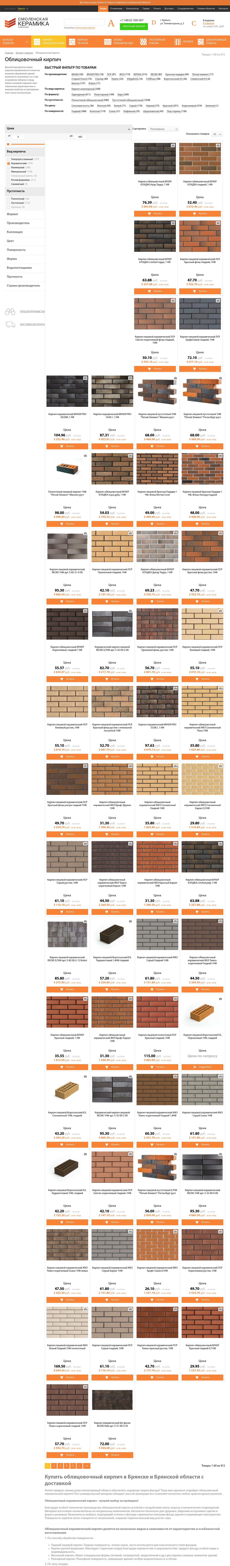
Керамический (22, 169)
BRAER (75, 74)
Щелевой (18, 213)
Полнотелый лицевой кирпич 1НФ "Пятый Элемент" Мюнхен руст (157, 333)
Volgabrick (133, 79)
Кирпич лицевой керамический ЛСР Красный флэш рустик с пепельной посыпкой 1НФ (202, 567)
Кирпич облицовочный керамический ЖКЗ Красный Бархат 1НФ (67, 800)
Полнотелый (20, 205)
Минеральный (21, 177)
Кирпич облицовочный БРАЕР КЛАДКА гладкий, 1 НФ (112, 178)
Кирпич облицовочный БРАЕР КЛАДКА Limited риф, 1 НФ (112, 799)
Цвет (10, 247)
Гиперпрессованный (22, 164)
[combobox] (75, 129)
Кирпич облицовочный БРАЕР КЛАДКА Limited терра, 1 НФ (157, 178)
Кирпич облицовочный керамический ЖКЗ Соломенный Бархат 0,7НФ (112, 722)
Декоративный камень (131, 1514)
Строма (99, 79)
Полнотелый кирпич (85, 28)
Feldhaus (151, 79)
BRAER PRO (93, 74)
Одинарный (78, 94)
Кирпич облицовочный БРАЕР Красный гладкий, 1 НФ (157, 876)
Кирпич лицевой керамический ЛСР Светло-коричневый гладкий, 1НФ (202, 1031)
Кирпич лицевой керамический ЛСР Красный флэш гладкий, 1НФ (202, 178)
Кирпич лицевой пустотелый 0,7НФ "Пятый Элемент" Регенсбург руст (67, 1109)
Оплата (157, 9)
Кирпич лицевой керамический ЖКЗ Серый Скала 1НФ (112, 1031)
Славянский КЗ (198, 79)
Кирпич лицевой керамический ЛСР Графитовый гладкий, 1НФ (112, 255)
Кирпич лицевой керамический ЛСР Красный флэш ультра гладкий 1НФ (157, 643)
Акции (103, 9)
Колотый (95, 111)
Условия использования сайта (19, 1534)
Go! (101, 22)
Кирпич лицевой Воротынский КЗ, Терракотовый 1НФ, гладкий (157, 1031)
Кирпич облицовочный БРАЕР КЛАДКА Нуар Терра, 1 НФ (67, 178)
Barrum (76, 83)
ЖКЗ (122, 74)
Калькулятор (132, 9)
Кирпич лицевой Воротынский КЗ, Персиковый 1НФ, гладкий (112, 954)
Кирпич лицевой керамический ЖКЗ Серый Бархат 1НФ (202, 1109)
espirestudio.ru (208, 1556)
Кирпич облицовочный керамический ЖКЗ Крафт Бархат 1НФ (202, 878)
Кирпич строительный (131, 1510)
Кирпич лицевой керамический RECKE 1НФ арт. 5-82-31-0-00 (157, 411)
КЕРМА (138, 74)
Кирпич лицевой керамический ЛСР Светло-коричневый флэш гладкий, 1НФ (67, 257)
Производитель (18, 229)
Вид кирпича (16, 155)
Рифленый (129, 111)
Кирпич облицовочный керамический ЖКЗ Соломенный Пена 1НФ (112, 645)
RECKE (154, 74)
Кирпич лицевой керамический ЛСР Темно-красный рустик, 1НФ (67, 1264)
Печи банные (96, 1514)
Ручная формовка (23, 186)
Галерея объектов (206, 9)
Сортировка (51, 129)
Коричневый (189, 106)
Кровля (123, 1501)
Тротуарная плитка (99, 1506)
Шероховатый (151, 111)
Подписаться (179, 1530)
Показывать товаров (200, 129)
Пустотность (16, 197)
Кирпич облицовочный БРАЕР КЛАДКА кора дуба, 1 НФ (202, 333)
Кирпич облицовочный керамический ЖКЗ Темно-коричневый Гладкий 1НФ (112, 878)
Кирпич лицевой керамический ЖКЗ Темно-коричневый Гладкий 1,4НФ (67, 1031)
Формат (12, 220)
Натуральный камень (24, 182)
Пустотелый (20, 209)
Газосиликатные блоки (101, 1510)
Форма (12, 264)
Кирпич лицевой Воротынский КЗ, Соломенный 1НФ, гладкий (157, 954)
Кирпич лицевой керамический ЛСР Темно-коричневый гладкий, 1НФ (157, 1264)
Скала (112, 111)
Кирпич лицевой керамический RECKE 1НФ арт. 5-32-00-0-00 (112, 1109)
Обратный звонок (134, 26)
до (25, 136)
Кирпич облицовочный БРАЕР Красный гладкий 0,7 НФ (112, 1264)
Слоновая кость (81, 106)
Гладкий (76, 111)
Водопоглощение (19, 273)
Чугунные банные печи (131, 1506)
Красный (168, 106)
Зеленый (210, 106)
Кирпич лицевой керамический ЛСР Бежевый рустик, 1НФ (157, 566)
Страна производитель (18, 293)
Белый (118, 106)
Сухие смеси (95, 1519)
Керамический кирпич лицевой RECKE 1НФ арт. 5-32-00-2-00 (202, 954)
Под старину (174, 111)
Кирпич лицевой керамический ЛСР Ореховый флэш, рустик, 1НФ (67, 566)
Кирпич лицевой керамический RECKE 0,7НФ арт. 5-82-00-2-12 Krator (157, 799)
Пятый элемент (200, 74)
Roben (92, 83)
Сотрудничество (185, 9)
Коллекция (15, 238)
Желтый (102, 106)
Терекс (115, 79)
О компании (116, 9)
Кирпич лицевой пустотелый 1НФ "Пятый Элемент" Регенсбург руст (112, 333)
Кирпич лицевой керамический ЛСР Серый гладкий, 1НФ (202, 1187)
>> (86, 1305)
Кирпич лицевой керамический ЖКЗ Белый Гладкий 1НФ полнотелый (157, 1187)
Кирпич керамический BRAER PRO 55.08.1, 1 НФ (67, 643)
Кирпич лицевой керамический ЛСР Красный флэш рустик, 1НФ (112, 488)
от (9, 136)
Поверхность (16, 256)
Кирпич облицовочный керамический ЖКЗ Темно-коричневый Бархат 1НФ (202, 722)
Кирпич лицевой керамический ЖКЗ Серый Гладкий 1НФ (67, 876)
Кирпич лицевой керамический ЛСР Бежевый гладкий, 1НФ (112, 566)
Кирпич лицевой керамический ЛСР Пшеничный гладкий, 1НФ (202, 411)
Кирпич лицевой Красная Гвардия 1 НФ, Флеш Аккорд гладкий (112, 411)
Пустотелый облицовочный (128, 100)
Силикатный (19, 190)
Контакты (223, 9)
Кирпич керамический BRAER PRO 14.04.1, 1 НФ (202, 255)
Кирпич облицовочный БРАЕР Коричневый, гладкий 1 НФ (157, 488)
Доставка (169, 9)
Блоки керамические (100, 1523)
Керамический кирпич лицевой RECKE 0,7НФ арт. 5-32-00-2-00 (202, 488)
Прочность (15, 282)
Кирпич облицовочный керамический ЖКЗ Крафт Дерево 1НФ (202, 645)
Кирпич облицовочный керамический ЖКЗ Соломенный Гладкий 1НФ (67, 722)
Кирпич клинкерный (83, 89)
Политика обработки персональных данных (26, 1538)
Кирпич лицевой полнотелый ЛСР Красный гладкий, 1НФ (67, 954)
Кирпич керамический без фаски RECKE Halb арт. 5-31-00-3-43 (202, 1264)
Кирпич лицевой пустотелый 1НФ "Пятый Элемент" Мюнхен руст (67, 333)
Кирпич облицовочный (102, 1501)
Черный (150, 106)
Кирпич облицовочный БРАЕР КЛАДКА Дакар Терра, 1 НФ (67, 488)
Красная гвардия (175, 74)
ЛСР (109, 74)
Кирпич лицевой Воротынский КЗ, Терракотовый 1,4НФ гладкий (203, 799)
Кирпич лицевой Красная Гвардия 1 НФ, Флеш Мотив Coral (67, 411)
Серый (133, 106)
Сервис (146, 9)
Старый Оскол (80, 79)
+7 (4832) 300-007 (132, 20)
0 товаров (208, 23)
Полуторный (101, 94)
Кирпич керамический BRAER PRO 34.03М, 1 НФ (157, 255)
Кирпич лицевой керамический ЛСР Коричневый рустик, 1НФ (112, 1187)
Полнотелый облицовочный (87, 100)
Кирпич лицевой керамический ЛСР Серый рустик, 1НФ (157, 721)
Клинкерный (21, 173)
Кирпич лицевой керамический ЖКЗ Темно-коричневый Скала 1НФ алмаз (157, 1109)
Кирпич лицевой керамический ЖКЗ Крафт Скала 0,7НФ (67, 1187)
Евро (120, 94)
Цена (10, 128)
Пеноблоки (125, 1523)
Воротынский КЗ (173, 79)
